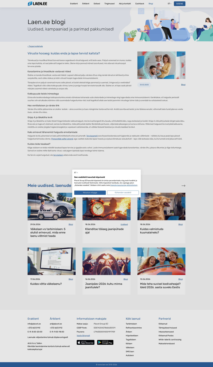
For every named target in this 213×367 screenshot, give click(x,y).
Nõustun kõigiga (90, 192)
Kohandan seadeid (123, 192)
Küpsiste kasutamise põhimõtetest (123, 185)
